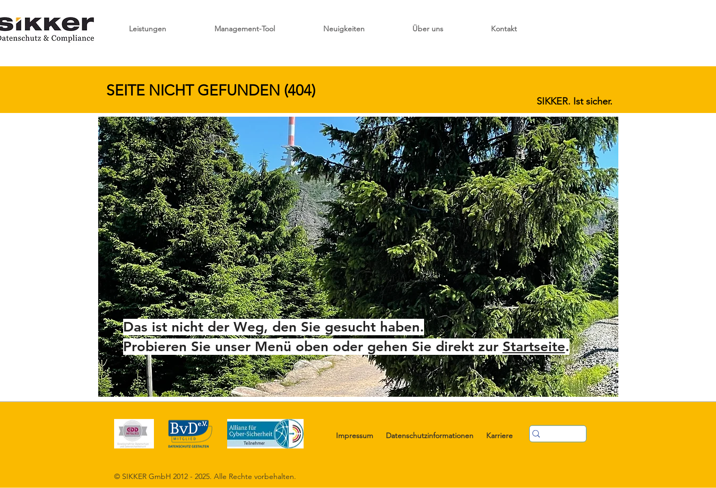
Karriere (499, 435)
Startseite (534, 346)
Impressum (354, 435)
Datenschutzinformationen (429, 435)
